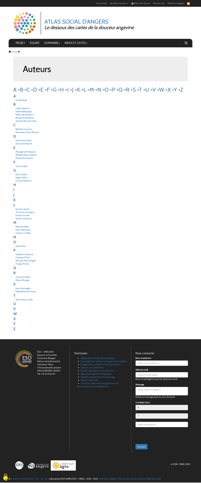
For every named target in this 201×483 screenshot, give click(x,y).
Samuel (24, 144)
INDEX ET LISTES (76, 43)
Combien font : (143, 403)
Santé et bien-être (89, 380)
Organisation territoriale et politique (98, 358)
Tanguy (22, 264)
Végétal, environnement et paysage (98, 377)
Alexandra (27, 132)
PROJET (20, 43)
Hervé (24, 141)
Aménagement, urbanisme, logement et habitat (104, 361)
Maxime (22, 227)
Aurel (21, 246)
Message (140, 385)
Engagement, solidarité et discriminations (101, 364)
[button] (186, 43)
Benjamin (24, 118)
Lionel (24, 181)
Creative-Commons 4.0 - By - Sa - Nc (29, 479)
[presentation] (159, 436)
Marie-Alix (24, 115)
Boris (23, 230)
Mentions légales (176, 3)
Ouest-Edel (101, 3)
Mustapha (26, 152)
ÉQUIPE (34, 43)
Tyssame (23, 277)
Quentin (26, 121)
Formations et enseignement (95, 386)
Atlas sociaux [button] (119, 3)
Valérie (24, 112)
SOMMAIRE (52, 43)
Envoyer (141, 447)
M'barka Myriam (26, 155)
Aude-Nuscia (24, 300)
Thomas (25, 212)
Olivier (24, 158)
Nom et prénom (143, 358)
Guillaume (24, 254)
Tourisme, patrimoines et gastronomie (99, 383)
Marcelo (26, 261)
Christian (23, 258)
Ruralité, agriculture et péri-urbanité (97, 371)
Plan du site (159, 3)
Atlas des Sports (140, 3)
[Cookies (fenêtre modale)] (5, 477)
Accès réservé (138, 479)
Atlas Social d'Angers (77, 21)
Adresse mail (142, 370)
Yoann (21, 166)
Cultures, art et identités (92, 368)
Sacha (24, 219)
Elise (21, 174)
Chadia (21, 100)
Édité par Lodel (154, 479)
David (23, 215)
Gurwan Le (23, 233)
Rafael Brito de (26, 291)
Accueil (14, 52)
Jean (23, 288)
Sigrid (22, 178)
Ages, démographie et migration (96, 374)
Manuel (23, 280)
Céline (23, 108)
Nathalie (24, 129)
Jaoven (22, 209)
